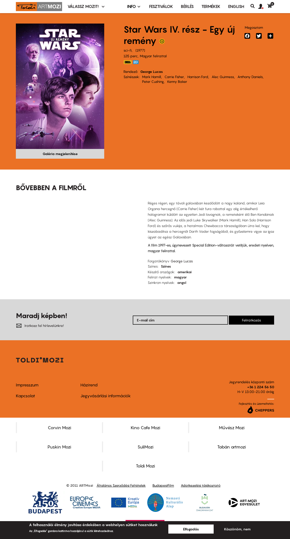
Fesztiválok (161, 6)
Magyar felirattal (153, 56)
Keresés (254, 6)
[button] (262, 7)
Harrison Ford (197, 77)
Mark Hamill (151, 77)
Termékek (210, 6)
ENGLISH (236, 6)
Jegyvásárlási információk (105, 395)
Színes (166, 266)
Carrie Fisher (174, 77)
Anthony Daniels (250, 77)
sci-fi (127, 50)
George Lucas (151, 71)
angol (181, 282)
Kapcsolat (25, 395)
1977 (140, 50)
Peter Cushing (153, 81)
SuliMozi (145, 446)
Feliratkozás (251, 320)
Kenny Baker (177, 81)
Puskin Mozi (59, 446)
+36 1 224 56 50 (260, 387)
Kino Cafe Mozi (145, 427)
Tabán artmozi (231, 446)
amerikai (184, 272)
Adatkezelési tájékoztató (200, 485)
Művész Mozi (231, 427)
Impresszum (27, 385)
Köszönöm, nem (237, 529)
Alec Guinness (223, 77)
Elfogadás (191, 529)
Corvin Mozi (59, 427)
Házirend (89, 385)
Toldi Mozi (145, 465)
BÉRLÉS (187, 6)
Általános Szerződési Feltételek (121, 485)
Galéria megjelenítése (60, 154)
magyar (180, 277)
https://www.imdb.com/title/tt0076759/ (127, 62)
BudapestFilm (163, 485)
